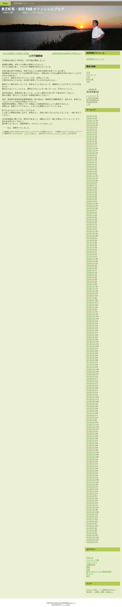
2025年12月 (90, 121)
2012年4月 (90, 498)
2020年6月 (90, 273)
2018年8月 (90, 323)
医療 (88, 567)
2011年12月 (90, 507)
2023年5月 (90, 192)
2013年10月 (90, 457)
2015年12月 (90, 397)
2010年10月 (90, 540)
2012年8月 (90, 489)
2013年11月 (90, 455)
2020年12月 (90, 259)
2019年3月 (90, 307)
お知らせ (89, 558)
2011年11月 (90, 510)
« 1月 (88, 104)
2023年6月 (90, 190)
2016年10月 (90, 374)
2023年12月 (90, 176)
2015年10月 (90, 402)
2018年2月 (90, 337)
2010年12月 (90, 535)
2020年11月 (90, 261)
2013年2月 (90, 475)
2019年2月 (90, 309)
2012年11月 (90, 482)
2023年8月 (90, 185)
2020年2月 (90, 282)
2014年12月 (90, 425)
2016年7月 (90, 381)
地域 (88, 569)
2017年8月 (90, 351)
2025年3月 (90, 141)
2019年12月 (90, 286)
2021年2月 (90, 254)
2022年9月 (90, 210)
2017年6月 (90, 356)
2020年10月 (90, 263)
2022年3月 (90, 224)
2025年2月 (90, 144)
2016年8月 (90, 379)
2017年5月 (90, 358)
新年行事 (89, 79)
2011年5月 (90, 524)
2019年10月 (90, 291)
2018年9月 (90, 321)
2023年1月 (90, 201)
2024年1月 (90, 174)
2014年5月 (90, 441)
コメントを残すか (30, 133)
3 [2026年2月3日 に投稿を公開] (88, 96)
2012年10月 (90, 484)
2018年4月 (90, 332)
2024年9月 (90, 155)
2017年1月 (90, 367)
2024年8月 (90, 157)
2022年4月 (90, 222)
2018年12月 (90, 314)
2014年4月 (90, 443)
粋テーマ (73, 603)
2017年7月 (90, 353)
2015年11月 (90, 399)
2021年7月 (90, 243)
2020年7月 (90, 270)
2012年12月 (90, 480)
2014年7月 (90, 436)
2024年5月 (90, 164)
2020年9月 (90, 266)
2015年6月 (90, 411)
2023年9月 (90, 183)
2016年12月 (90, 369)
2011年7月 (90, 519)
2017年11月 (90, 344)
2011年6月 (90, 521)
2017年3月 (90, 362)
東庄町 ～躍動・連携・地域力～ (99, 592)
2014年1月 (90, 450)
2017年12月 (90, 342)
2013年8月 (90, 461)
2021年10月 (90, 236)
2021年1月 (90, 257)
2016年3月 (90, 390)
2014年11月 (90, 427)
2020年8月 (90, 268)
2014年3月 (90, 445)
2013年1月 (90, 478)
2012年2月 (90, 503)
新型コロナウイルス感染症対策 (98, 572)
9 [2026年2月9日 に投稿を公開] (86, 98)
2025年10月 (90, 125)
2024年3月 (90, 169)
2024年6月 (90, 162)
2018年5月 (90, 330)
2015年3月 (90, 418)
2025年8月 (90, 130)
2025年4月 (90, 139)
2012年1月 (90, 505)
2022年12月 (90, 204)
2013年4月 (90, 471)
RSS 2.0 (74, 132)
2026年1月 (90, 118)
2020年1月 (90, 284)
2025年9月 (90, 128)
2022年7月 (90, 215)
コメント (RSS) (65, 604)
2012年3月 (90, 501)
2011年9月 (90, 514)
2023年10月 (90, 181)
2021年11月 (90, 233)
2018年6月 (90, 328)
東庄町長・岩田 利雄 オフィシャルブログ (32, 9)
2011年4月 (90, 526)
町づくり (29, 132)
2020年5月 (90, 275)
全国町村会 (90, 565)
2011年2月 (90, 531)
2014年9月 (90, 432)
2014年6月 (90, 438)
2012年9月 (90, 487)
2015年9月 (90, 404)
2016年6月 (90, 383)
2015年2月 (90, 420)
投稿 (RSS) (55, 604)
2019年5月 (90, 303)
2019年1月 (90, 312)
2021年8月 (90, 240)
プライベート (91, 562)
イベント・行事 (92, 560)
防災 (88, 576)
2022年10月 (90, 208)
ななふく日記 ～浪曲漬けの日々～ (101, 590)
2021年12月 (90, 231)
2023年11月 (90, 178)
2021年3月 (90, 252)
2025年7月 (90, 132)
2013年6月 (90, 466)
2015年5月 (90, 413)
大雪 (88, 73)
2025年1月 (90, 146)
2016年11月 (90, 372)
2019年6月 (90, 300)
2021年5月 (90, 247)
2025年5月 (90, 137)
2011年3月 (90, 528)
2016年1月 (90, 395)
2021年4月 (90, 250)
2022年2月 (90, 227)
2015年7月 (90, 408)
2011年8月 (90, 517)
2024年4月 (90, 167)
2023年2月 (90, 199)
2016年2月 (90, 392)
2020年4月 (90, 277)
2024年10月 (90, 153)
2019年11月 (90, 289)
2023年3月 (90, 197)
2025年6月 (90, 134)
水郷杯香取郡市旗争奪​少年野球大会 (66, 53)
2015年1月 (90, 422)
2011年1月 (90, 533)
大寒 (88, 77)
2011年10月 (90, 512)
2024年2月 (90, 171)
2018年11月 (90, 316)
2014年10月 (90, 429)
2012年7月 (90, 491)
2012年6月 (90, 494)
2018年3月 (90, 335)
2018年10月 (90, 319)
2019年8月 (90, 296)
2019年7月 (90, 298)
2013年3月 (90, 473)
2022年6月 (90, 217)
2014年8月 (90, 434)
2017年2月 (90, 365)
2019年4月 (90, 305)
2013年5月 (90, 468)
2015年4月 (90, 415)
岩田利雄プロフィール (95, 59)
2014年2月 (90, 448)
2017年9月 (90, 349)
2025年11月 (90, 123)
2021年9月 (90, 238)
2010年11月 (90, 537)
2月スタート (91, 75)
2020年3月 (90, 280)
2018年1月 (90, 339)
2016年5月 (90, 385)
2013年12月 (90, 452)
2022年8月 (90, 213)
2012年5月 (90, 496)
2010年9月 (90, 542)
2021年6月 (90, 245)
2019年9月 (90, 293)
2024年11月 (90, 151)
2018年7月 (90, 326)
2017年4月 (90, 360)
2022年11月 (90, 206)
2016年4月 (90, 388)
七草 (88, 82)
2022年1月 (90, 229)
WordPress (57, 603)
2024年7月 (90, 160)
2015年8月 (90, 406)
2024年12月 (90, 148)
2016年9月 (90, 376)
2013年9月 (90, 459)
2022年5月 (90, 220)
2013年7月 (90, 464)
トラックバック (57, 133)
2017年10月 (90, 346)
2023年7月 (90, 187)
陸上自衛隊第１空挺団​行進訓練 (16, 53)
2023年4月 (90, 194)
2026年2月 (90, 116)
